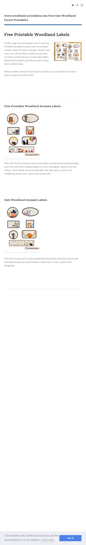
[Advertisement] (41, 85)
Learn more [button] (47, 540)
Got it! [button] (70, 538)
